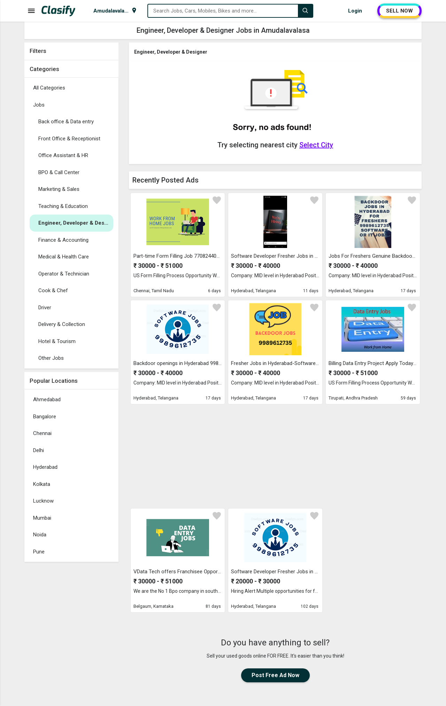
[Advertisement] (275, 456)
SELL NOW (399, 11)
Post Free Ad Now (275, 675)
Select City (316, 145)
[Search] (305, 11)
